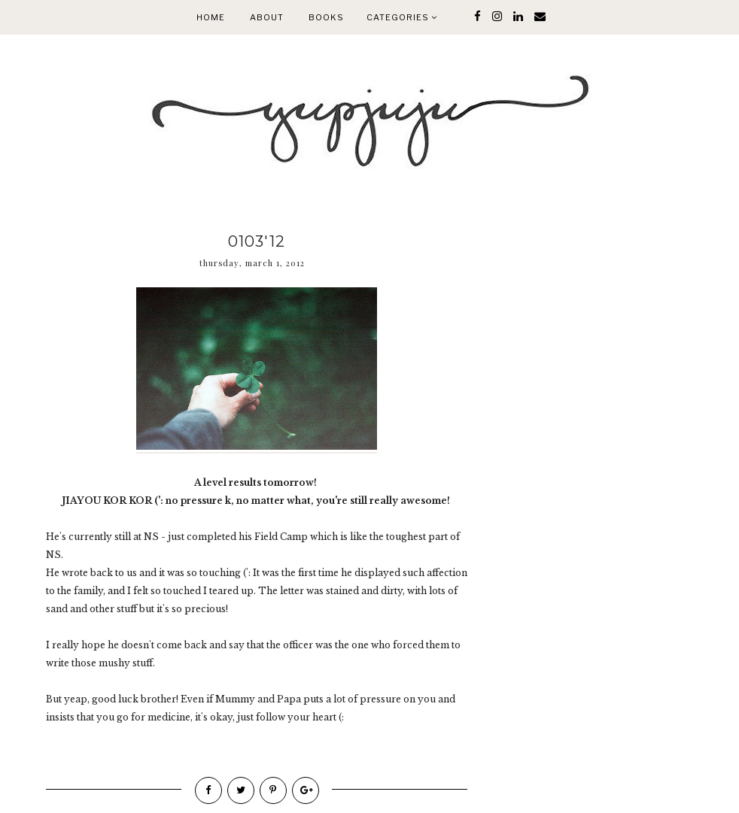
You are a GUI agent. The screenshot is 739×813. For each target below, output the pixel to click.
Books (326, 17)
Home (210, 17)
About (267, 17)
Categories (401, 17)
